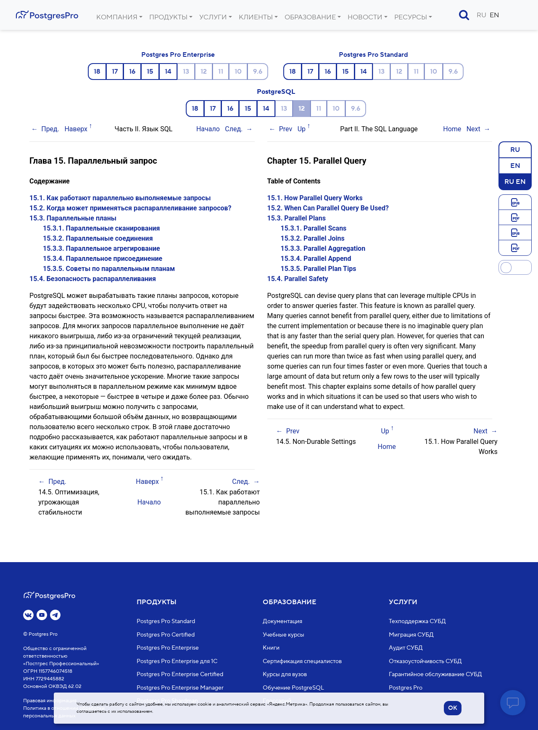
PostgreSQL (276, 92)
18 (97, 71)
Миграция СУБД (411, 634)
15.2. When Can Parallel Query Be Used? (328, 208)
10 (238, 71)
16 (132, 71)
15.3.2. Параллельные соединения (98, 238)
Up (302, 129)
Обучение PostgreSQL (293, 687)
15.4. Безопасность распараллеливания (92, 279)
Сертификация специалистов (302, 661)
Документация (282, 621)
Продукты (168, 17)
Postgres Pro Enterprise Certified (180, 674)
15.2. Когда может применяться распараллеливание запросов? (130, 208)
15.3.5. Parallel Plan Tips (318, 269)
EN (494, 15)
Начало (208, 129)
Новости (365, 17)
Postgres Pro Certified (166, 634)
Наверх (75, 129)
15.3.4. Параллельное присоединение (102, 259)
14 (168, 71)
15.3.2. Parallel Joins (313, 238)
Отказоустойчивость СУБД (425, 661)
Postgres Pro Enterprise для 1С (177, 661)
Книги (271, 648)
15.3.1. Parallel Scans (314, 228)
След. (234, 129)
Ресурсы (410, 17)
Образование (310, 17)
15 (150, 71)
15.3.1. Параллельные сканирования (101, 228)
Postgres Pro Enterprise (178, 54)
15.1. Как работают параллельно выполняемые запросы (120, 198)
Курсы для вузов (285, 674)
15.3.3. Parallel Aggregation (323, 248)
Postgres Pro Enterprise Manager (180, 687)
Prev (286, 129)
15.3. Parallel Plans (296, 218)
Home (452, 129)
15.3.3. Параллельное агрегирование (101, 248)
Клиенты (256, 17)
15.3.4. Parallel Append (316, 259)
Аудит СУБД (406, 648)
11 (220, 71)
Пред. (50, 129)
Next (473, 129)
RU (481, 15)
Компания (116, 17)
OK (452, 708)
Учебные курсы (283, 634)
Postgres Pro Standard (373, 54)
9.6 (257, 71)
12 (203, 71)
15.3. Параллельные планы (72, 218)
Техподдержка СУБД (417, 621)
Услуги (213, 17)
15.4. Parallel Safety (297, 279)
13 (186, 71)
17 (115, 71)
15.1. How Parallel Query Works (315, 198)
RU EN (515, 181)
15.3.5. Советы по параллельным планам (109, 269)
